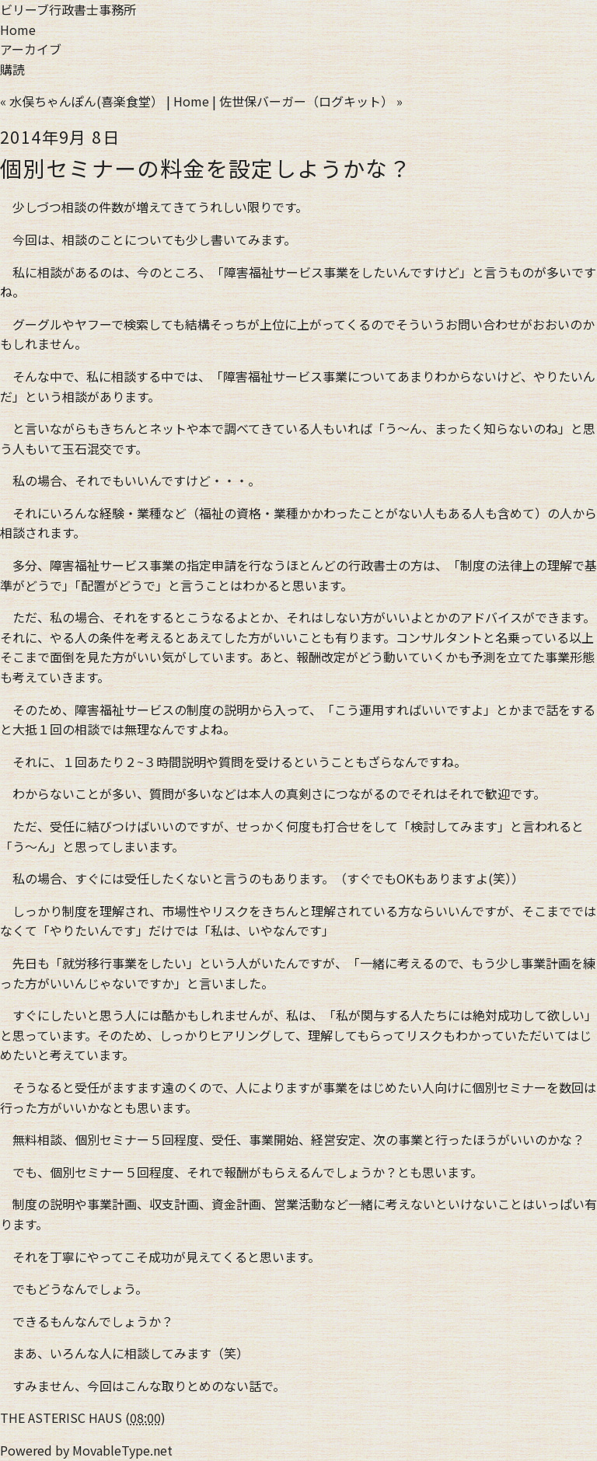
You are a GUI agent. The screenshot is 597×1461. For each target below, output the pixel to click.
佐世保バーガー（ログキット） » (311, 101)
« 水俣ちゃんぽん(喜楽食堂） (81, 101)
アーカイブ (30, 49)
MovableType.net (122, 1450)
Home (18, 29)
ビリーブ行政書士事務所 (68, 9)
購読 (12, 69)
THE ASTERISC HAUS (61, 1417)
